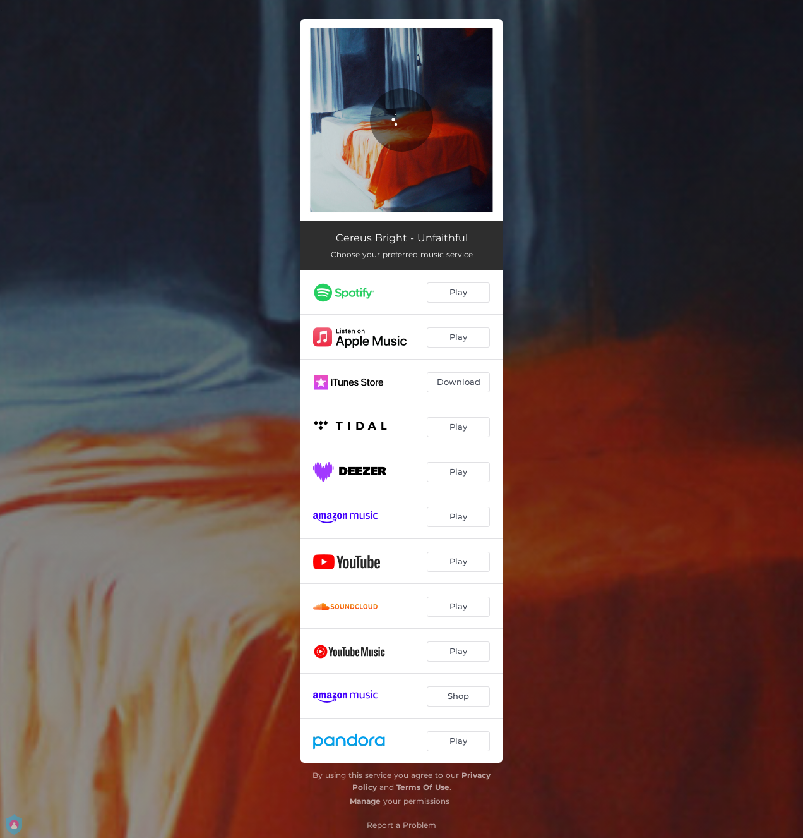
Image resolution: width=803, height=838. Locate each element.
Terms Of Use (422, 787)
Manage (365, 801)
